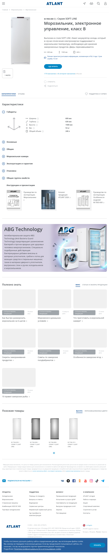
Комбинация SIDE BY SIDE (11, 506)
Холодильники (7, 496)
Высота (79, 411)
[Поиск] (98, 3)
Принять (97, 545)
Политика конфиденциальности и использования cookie (37, 549)
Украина (104, 532)
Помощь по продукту (36, 496)
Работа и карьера (89, 499)
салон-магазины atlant (40, 471)
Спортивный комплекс (91, 506)
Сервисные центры (36, 506)
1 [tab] (54, 453)
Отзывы (21, 94)
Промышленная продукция (66, 496)
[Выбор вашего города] (84, 3)
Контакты (86, 513)
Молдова (92, 532)
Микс (78, 285)
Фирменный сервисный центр (40, 510)
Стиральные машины (10, 503)
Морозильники (7, 499)
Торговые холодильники (11, 510)
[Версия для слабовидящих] (91, 3)
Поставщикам (61, 513)
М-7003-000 (48, 19)
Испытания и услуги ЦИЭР (65, 499)
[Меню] (3, 3)
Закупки (59, 510)
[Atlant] (54, 3)
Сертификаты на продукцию (66, 503)
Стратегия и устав (89, 510)
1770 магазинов (50, 74)
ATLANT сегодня (89, 496)
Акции (85, 503)
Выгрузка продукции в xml (66, 506)
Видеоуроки (33, 503)
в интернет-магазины (55, 471)
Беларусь (86, 532)
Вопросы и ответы (36, 499)
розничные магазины (73, 471)
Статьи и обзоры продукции (94, 285)
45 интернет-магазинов (66, 74)
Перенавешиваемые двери (96, 411)
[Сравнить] (49, 82)
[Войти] (105, 3)
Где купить (53, 66)
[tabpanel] (16, 433)
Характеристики (9, 94)
